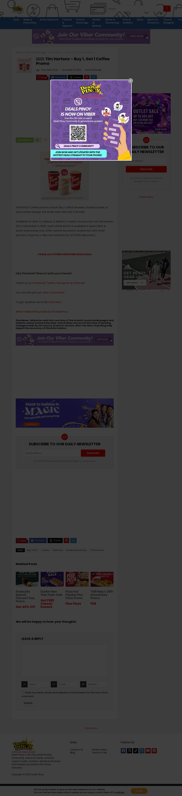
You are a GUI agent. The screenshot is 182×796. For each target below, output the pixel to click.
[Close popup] (130, 80)
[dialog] (91, 120)
